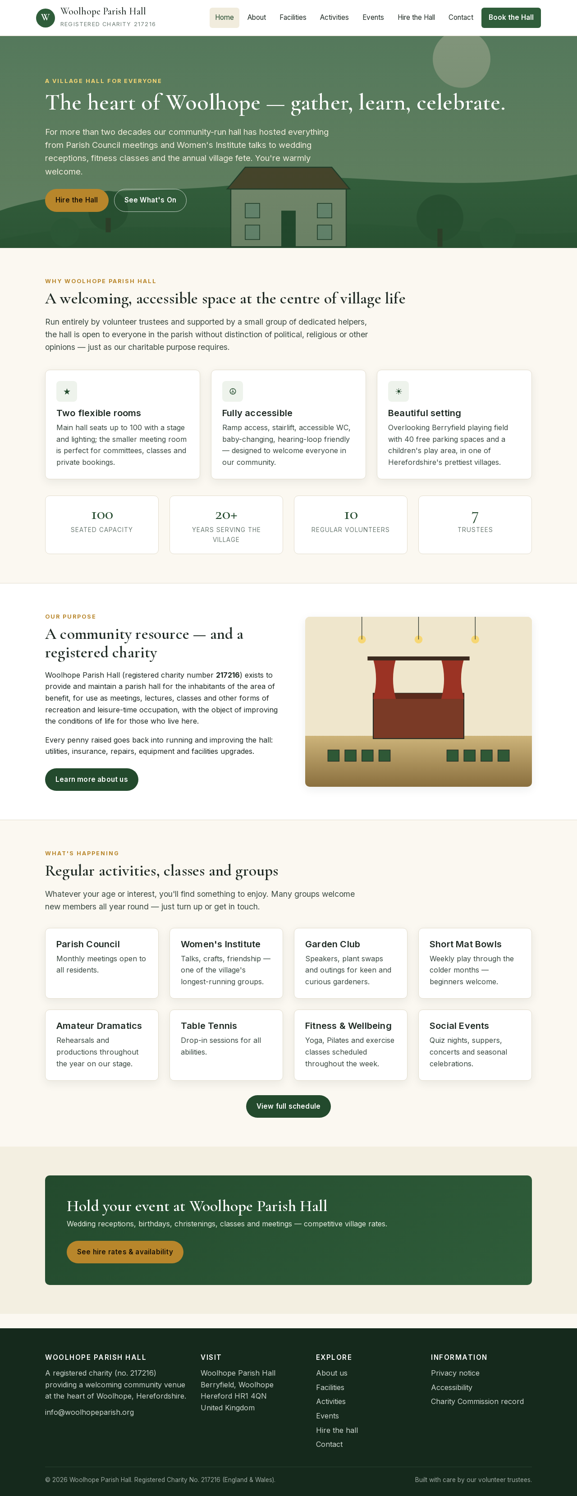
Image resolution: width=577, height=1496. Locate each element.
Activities (334, 17)
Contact (461, 17)
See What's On (150, 200)
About (256, 17)
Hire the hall (337, 1430)
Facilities (293, 17)
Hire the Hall (416, 17)
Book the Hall (511, 17)
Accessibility (451, 1387)
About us (332, 1372)
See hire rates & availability (125, 1252)
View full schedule (288, 1106)
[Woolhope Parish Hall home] (96, 17)
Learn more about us (91, 779)
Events (373, 17)
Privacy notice (455, 1372)
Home (224, 17)
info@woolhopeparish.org (89, 1412)
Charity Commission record (477, 1401)
